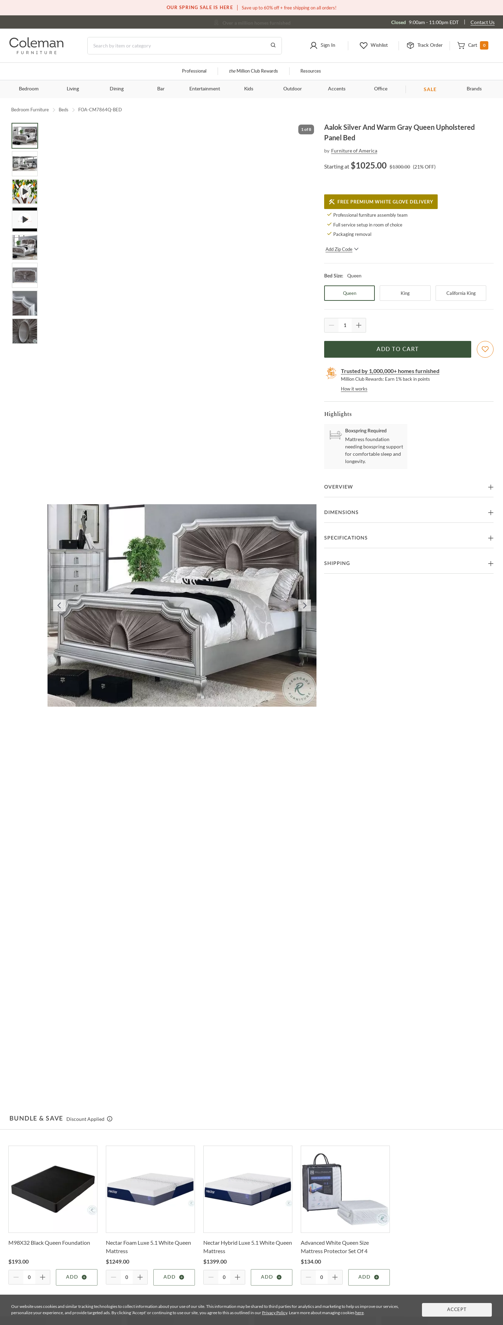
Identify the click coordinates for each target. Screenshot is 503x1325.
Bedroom (29, 89)
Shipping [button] (337, 563)
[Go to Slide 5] (25, 247)
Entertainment (204, 89)
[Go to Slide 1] (25, 135)
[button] (322, 45)
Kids (248, 89)
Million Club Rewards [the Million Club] (253, 71)
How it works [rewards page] (354, 389)
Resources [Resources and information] (310, 71)
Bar (161, 89)
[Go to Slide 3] (25, 191)
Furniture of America (354, 151)
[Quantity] (345, 325)
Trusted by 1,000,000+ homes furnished (390, 370)
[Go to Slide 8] (25, 331)
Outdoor (292, 89)
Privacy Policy (274, 1312)
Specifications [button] (346, 538)
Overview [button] (338, 487)
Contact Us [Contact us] (483, 22)
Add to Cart (397, 349)
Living (73, 89)
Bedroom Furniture (30, 109)
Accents (336, 89)
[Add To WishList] (485, 349)
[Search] (185, 45)
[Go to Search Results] (273, 45)
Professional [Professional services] (194, 71)
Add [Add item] (76, 1277)
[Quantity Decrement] (331, 325)
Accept (457, 1310)
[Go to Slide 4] (25, 219)
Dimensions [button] (341, 512)
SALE (430, 89)
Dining (117, 89)
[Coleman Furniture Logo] (36, 52)
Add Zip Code (342, 249)
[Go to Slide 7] (25, 303)
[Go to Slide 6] (25, 275)
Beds (63, 109)
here (359, 1312)
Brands (474, 89)
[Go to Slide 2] (25, 163)
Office (380, 89)
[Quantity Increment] (359, 325)
